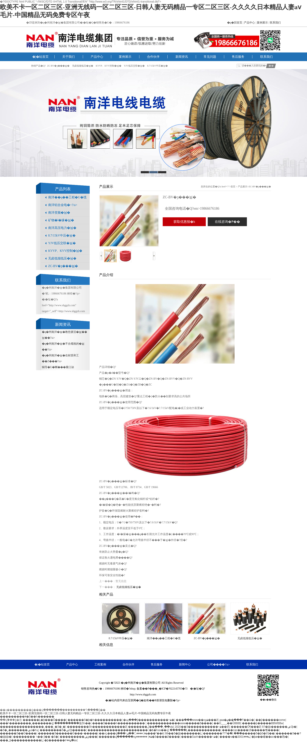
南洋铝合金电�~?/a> (62, 205)
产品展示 (242, 186)
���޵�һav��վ (154, 730)
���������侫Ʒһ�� (72, 723)
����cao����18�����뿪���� (250, 730)
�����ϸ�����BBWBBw (262, 723)
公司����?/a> (218, 664)
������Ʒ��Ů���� (18, 733)
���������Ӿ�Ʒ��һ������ (27, 716)
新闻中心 (185, 664)
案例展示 (262, 22)
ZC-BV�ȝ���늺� (58, 65)
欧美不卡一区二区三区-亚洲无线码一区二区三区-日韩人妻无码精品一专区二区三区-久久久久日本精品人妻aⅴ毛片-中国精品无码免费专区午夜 (85, 713)
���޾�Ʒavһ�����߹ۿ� (199, 736)
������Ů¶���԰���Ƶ (246, 726)
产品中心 (249, 22)
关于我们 (68, 56)
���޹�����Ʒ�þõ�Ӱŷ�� (254, 733)
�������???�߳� (217, 733)
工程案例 (100, 664)
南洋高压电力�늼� (62, 227)
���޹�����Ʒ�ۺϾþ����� (63, 730)
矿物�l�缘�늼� (61, 220)
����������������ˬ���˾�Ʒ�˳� (32, 726)
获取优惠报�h (184, 222)
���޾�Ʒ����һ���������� (119, 723)
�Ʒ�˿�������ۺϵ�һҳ (19, 730)
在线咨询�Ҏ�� (227, 222)
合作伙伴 (153, 56)
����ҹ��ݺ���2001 (234, 736)
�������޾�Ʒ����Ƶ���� (158, 736)
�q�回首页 (234, 22)
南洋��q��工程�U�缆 (67, 197)
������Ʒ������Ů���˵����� (68, 733)
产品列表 (63, 189)
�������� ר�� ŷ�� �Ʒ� (35, 736)
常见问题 (210, 56)
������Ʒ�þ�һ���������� (95, 719)
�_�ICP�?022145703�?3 (171, 688)
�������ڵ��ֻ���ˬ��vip (150, 726)
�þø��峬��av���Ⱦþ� (269, 736)
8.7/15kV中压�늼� (157, 65)
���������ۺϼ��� (78, 736)
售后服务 (238, 56)
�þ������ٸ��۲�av (60, 740)
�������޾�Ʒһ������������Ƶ (97, 726)
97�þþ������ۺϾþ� (279, 726)
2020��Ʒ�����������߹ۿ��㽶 (202, 726)
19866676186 (112, 688)
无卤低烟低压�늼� (82, 65)
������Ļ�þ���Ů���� (44, 719)
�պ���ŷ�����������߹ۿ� (148, 719)
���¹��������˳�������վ (26, 723)
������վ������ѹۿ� (125, 736)
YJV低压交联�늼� (134, 65)
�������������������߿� (121, 730)
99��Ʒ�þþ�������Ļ (183, 733)
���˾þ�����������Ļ (21, 740)
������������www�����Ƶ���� (179, 723)
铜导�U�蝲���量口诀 (58, 367)
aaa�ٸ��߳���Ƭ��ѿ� (236, 719)
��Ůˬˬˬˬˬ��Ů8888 (227, 723)
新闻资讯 (181, 56)
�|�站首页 (40, 56)
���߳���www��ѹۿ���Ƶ (197, 719)
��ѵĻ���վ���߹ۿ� (123, 733)
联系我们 (275, 22)
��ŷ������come (270, 719)
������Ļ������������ (195, 730)
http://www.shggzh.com (143, 694)
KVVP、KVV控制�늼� (108, 65)
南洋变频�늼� (59, 212)
